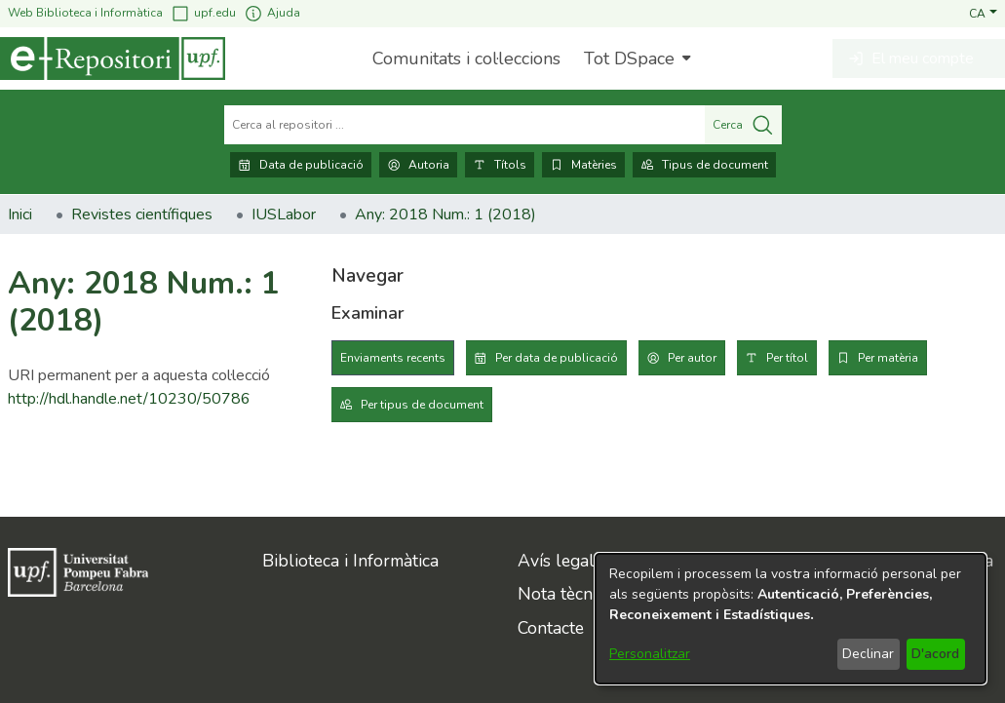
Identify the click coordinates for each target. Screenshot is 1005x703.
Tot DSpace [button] (629, 58)
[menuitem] (635, 58)
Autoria (418, 165)
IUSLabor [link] (283, 214)
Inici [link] (20, 214)
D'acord (935, 653)
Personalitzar (649, 653)
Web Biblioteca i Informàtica (85, 12)
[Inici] (112, 58)
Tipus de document (704, 165)
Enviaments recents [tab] (392, 358)
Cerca (743, 125)
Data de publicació (301, 165)
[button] (983, 12)
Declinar (868, 653)
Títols (499, 165)
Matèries (583, 165)
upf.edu (203, 13)
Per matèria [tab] (888, 358)
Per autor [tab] (692, 358)
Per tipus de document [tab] (422, 404)
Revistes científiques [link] (142, 214)
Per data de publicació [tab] (556, 358)
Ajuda (272, 13)
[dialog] (791, 618)
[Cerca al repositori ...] (464, 124)
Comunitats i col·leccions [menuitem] (466, 58)
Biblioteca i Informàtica (350, 560)
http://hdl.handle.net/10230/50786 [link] (129, 399)
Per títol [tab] (787, 358)
